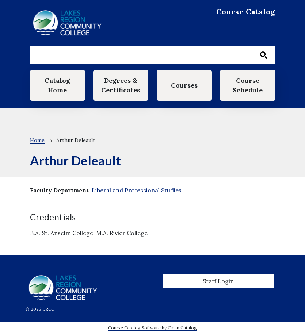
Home (37, 140)
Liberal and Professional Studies (137, 190)
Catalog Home (57, 85)
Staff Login (218, 281)
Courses (184, 85)
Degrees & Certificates (120, 85)
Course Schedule (248, 85)
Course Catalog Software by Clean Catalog (152, 327)
